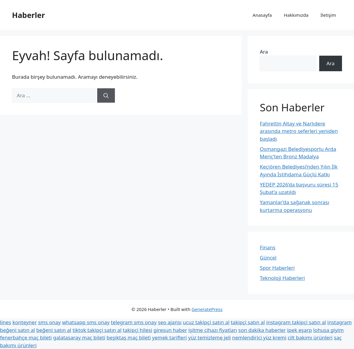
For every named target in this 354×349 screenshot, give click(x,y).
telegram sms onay (134, 322)
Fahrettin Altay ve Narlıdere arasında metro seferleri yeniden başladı (299, 131)
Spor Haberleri (277, 267)
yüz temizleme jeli (209, 337)
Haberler (28, 15)
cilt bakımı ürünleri (310, 337)
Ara (264, 51)
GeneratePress (207, 309)
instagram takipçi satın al (296, 322)
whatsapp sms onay (86, 322)
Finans (267, 247)
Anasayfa (262, 15)
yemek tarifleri (169, 337)
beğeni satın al (53, 330)
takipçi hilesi (137, 330)
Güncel (268, 257)
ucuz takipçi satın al (206, 322)
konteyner (24, 322)
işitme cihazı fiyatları (212, 330)
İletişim (328, 15)
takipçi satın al (248, 322)
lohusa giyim (328, 330)
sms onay (49, 322)
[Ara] (106, 95)
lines (5, 322)
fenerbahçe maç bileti (26, 337)
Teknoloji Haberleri (282, 277)
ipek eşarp (299, 330)
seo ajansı (170, 322)
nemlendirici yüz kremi (259, 337)
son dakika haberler (262, 330)
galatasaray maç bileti (79, 337)
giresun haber (170, 330)
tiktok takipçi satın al (97, 330)
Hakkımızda (296, 15)
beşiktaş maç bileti (128, 337)
